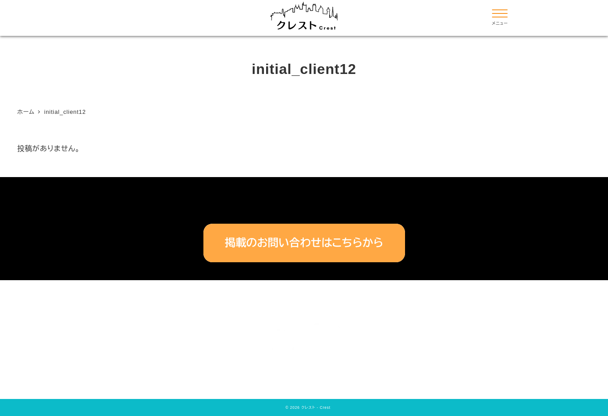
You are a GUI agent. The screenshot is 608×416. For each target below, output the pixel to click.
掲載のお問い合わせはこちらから (303, 243)
